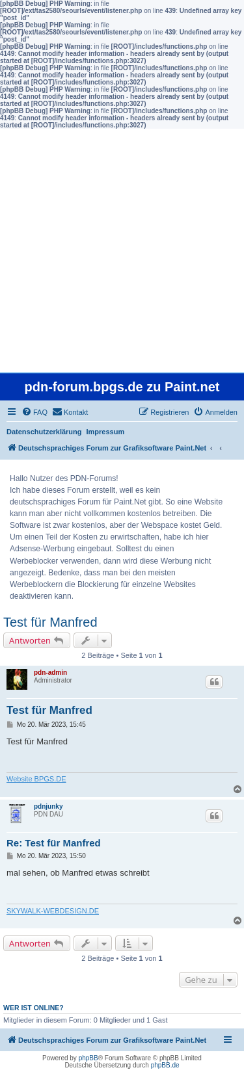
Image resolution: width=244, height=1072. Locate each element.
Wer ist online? (33, 1008)
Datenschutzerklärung (44, 432)
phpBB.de (165, 1065)
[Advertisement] (122, 251)
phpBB (88, 1058)
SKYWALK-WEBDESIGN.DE (53, 911)
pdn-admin (50, 672)
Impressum (106, 432)
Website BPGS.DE (36, 779)
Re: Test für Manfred (54, 842)
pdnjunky (48, 806)
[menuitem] (34, 412)
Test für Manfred (50, 622)
